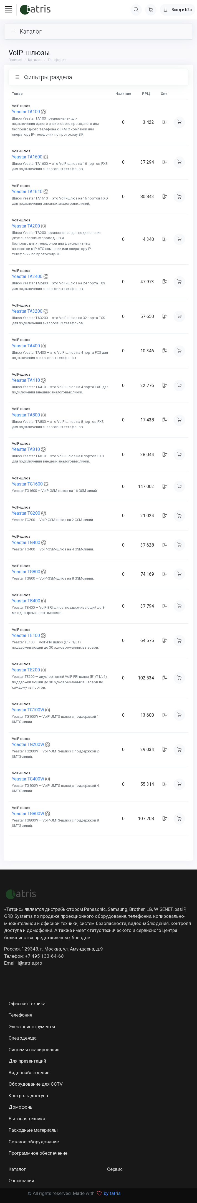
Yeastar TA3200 (27, 311)
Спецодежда (23, 1038)
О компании (21, 1180)
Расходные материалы (33, 1130)
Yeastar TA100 (26, 111)
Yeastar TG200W (28, 744)
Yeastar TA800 (26, 415)
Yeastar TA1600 (27, 157)
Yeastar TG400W (28, 779)
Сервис (115, 1169)
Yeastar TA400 (26, 345)
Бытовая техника (27, 1118)
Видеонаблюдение (29, 1072)
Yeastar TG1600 (27, 484)
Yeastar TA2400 (27, 276)
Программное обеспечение (38, 1153)
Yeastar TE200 (26, 670)
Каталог (35, 60)
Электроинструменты (32, 1026)
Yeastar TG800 (26, 571)
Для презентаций (27, 1061)
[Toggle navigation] (8, 10)
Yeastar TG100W (28, 709)
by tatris (112, 1193)
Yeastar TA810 (26, 449)
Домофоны (21, 1107)
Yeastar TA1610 (27, 191)
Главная (15, 60)
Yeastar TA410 (26, 380)
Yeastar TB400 (26, 601)
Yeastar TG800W (28, 813)
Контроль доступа (28, 1095)
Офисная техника (27, 1003)
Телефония (57, 60)
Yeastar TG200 (26, 513)
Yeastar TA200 (26, 226)
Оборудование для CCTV (36, 1084)
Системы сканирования (34, 1049)
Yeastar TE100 (26, 635)
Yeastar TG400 (26, 542)
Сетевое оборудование (34, 1141)
